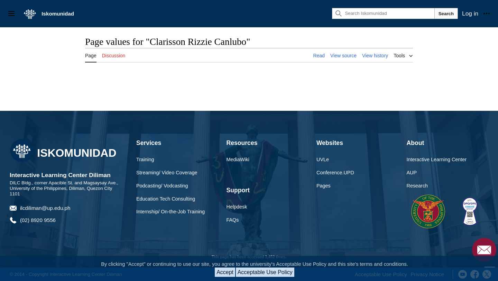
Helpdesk (237, 207)
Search (446, 13)
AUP (412, 172)
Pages (323, 185)
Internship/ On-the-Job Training (170, 211)
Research (417, 185)
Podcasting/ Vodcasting (162, 185)
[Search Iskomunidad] (383, 13)
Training (145, 159)
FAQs (233, 220)
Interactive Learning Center (437, 159)
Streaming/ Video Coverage (166, 172)
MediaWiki (238, 159)
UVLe (322, 159)
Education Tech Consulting (165, 199)
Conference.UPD (335, 172)
